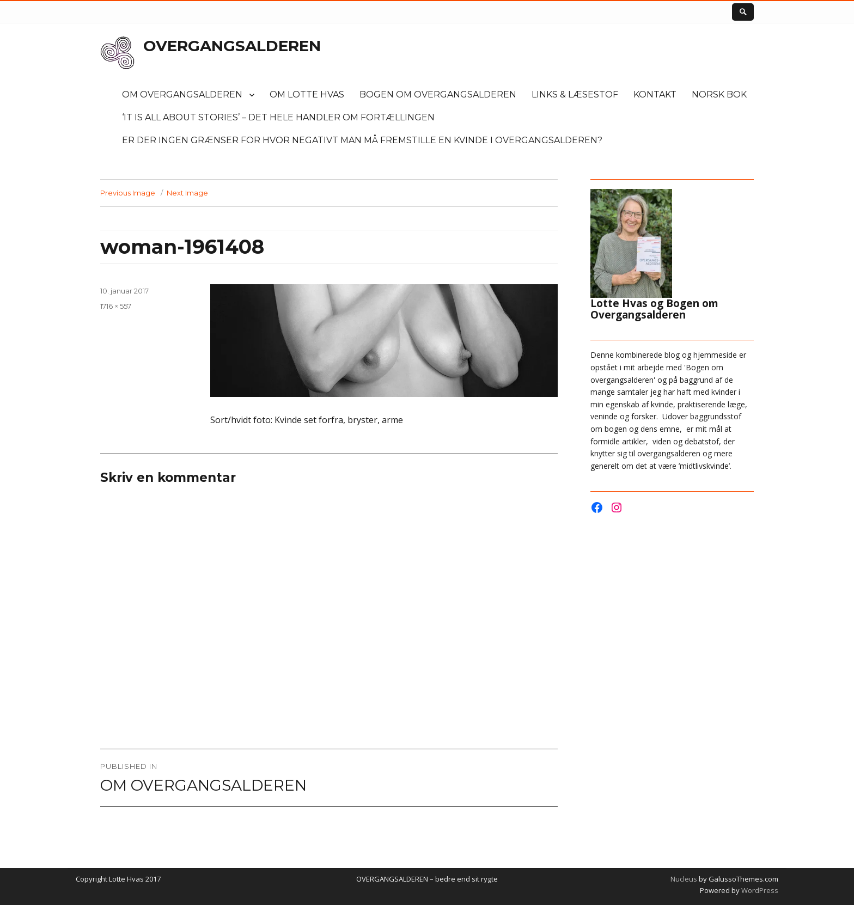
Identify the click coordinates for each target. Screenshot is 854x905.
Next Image (187, 192)
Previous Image (127, 192)
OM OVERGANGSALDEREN (182, 94)
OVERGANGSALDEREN (232, 45)
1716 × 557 (115, 306)
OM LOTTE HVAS (307, 94)
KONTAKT (654, 94)
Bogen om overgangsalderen (437, 94)
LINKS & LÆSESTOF (575, 94)
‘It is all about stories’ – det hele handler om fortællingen (278, 117)
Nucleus (683, 879)
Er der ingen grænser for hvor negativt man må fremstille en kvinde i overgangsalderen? (362, 140)
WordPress (759, 890)
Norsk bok (719, 94)
